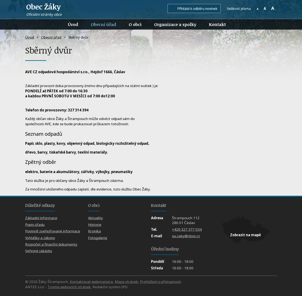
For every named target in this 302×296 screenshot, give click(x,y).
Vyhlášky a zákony (40, 237)
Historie (94, 224)
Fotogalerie (97, 237)
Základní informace (41, 217)
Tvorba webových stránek (69, 286)
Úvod (73, 24)
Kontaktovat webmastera (91, 281)
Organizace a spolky (175, 24)
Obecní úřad (103, 24)
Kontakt (217, 24)
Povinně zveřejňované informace (52, 231)
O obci (135, 24)
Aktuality (95, 217)
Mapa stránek (126, 281)
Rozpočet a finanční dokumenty (51, 244)
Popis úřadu (35, 224)
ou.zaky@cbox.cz (186, 235)
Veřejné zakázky (38, 250)
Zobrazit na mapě (245, 234)
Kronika (94, 231)
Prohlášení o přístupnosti (160, 281)
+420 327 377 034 (187, 229)
